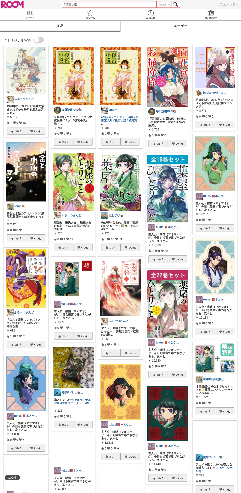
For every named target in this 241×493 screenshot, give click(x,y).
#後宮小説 (119, 120)
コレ (18, 131)
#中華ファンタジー (72, 403)
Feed (30, 14)
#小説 (104, 117)
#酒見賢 (132, 120)
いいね (37, 131)
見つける (90, 14)
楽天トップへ (229, 4)
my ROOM (211, 14)
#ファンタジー (118, 117)
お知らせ (150, 14)
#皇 (87, 403)
